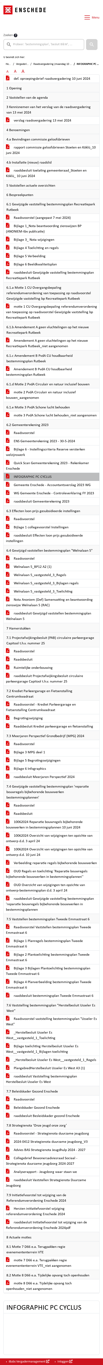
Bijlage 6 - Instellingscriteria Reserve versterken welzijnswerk (45, 452)
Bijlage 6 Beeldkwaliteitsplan (31, 264)
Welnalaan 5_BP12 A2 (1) (29, 567)
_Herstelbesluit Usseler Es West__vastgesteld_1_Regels (51, 1060)
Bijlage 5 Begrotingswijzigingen (33, 760)
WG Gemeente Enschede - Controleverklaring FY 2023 (50, 493)
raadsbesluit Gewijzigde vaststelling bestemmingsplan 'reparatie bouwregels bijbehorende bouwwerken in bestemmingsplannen (50, 904)
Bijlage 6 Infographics (26, 769)
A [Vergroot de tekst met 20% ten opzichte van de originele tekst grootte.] (15, 71)
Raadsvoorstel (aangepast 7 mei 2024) (38, 218)
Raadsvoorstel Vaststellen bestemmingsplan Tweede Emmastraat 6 (48, 930)
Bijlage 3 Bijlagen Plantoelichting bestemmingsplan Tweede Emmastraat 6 (48, 971)
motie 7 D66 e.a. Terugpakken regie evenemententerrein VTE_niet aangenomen (38, 1263)
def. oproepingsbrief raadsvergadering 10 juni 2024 (48, 79)
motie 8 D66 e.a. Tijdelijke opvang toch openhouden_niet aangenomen (39, 1286)
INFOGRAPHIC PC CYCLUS (29, 477)
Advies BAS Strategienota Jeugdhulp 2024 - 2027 (45, 1150)
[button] (92, 44)
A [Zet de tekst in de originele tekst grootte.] (7, 72)
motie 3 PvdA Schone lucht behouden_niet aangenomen (51, 415)
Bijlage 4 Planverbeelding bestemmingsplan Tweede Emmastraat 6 (48, 984)
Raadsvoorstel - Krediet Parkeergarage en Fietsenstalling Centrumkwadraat (41, 707)
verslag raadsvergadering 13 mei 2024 (38, 120)
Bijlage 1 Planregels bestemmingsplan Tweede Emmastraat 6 (44, 943)
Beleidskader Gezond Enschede (33, 1108)
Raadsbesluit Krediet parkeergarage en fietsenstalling (49, 726)
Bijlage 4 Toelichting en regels (32, 248)
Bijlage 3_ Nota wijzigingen (30, 240)
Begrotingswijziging (24, 718)
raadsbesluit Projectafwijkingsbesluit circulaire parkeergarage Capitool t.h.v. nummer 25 (44, 678)
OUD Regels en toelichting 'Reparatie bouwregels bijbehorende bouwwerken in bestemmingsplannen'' (46, 874)
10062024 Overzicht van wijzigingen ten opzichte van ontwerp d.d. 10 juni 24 (49, 852)
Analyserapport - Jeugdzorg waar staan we (41, 1172)
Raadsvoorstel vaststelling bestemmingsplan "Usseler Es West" (51, 1021)
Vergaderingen (24, 64)
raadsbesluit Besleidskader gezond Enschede (43, 1116)
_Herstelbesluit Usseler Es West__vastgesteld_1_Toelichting (30, 1035)
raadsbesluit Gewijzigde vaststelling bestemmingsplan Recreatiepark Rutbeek (50, 275)
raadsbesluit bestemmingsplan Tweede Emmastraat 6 (49, 996)
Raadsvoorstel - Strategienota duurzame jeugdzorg (47, 1133)
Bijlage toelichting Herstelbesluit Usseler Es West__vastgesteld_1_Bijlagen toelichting (42, 1049)
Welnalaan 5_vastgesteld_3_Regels (36, 575)
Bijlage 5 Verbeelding (26, 256)
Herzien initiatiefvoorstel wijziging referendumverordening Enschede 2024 (35, 1211)
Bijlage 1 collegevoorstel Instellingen (37, 527)
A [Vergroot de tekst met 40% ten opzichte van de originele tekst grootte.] (23, 71)
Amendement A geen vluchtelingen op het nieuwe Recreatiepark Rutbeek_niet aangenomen (47, 343)
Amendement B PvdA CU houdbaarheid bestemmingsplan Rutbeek (39, 372)
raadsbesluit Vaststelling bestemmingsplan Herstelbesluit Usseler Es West (41, 1079)
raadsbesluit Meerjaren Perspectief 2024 (40, 777)
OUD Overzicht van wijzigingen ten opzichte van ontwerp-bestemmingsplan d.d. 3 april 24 (45, 887)
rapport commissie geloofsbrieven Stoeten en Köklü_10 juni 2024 (51, 150)
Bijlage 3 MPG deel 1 (25, 752)
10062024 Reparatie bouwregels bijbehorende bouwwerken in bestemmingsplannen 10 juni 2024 (44, 824)
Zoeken (8, 35)
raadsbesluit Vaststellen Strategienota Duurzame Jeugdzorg (46, 1183)
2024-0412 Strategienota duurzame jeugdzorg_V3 (47, 1142)
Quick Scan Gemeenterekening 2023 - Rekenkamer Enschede (47, 466)
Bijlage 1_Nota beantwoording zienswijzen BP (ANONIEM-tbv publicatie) (43, 228)
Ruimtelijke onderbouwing (29, 668)
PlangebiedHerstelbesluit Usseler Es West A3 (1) (45, 1068)
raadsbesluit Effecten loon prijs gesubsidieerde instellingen (44, 538)
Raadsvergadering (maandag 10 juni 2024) (57, 64)
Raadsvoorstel (20, 433)
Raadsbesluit (19, 659)
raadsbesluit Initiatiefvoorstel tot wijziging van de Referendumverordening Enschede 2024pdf (46, 1225)
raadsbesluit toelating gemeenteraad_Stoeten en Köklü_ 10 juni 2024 (46, 173)
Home (9, 64)
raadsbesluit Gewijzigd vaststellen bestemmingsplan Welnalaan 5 (48, 616)
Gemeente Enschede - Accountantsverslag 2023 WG (48, 485)
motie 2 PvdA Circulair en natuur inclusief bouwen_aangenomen (41, 395)
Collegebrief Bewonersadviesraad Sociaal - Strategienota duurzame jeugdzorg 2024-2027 (41, 1161)
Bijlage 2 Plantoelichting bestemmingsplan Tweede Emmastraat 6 (47, 957)
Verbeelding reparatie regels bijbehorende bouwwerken (51, 863)
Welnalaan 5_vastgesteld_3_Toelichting (39, 591)
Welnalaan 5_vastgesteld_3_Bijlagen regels (42, 583)
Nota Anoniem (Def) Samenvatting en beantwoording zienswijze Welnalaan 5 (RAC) (49, 602)
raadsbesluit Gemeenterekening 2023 (37, 501)
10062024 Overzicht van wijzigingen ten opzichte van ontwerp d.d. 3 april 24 (49, 838)
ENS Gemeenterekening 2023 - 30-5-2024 (40, 441)
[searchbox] (43, 44)
